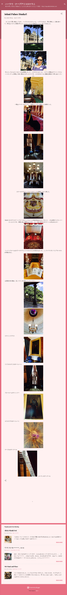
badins (37, 590)
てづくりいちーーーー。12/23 (14, 548)
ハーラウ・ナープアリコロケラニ (20, 4)
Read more (59, 542)
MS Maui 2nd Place (11, 567)
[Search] (65, 4)
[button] (61, 14)
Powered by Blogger (33, 587)
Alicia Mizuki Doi (11, 531)
